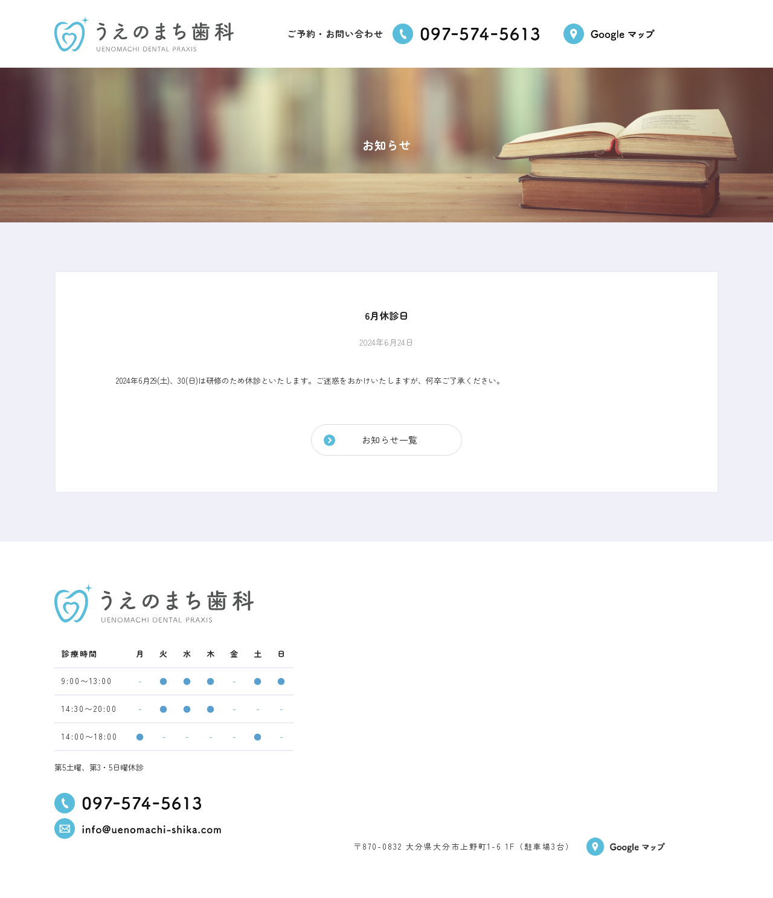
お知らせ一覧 (390, 439)
